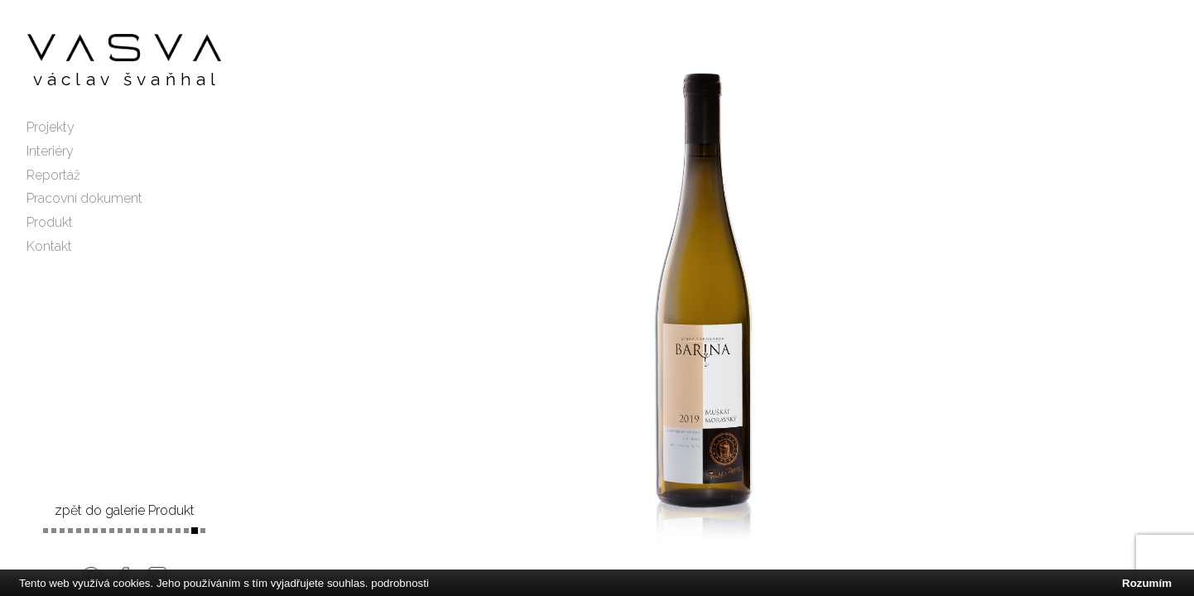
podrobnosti (400, 583)
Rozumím (1147, 583)
